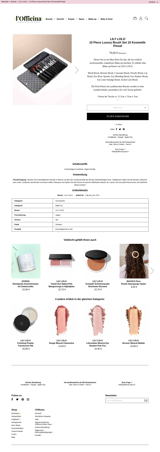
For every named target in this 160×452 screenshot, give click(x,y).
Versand (38, 413)
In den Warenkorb (118, 116)
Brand (60, 195)
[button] (77, 70)
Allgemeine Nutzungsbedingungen (43, 431)
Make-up (92, 19)
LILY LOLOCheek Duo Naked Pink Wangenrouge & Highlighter (61, 284)
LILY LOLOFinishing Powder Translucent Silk (25, 343)
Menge (116, 108)
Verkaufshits (16, 416)
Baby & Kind (106, 19)
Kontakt (38, 435)
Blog (13, 437)
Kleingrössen (16, 422)
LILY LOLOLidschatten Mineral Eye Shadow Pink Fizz (97, 343)
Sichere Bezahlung (42, 427)
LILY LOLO (117, 39)
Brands (49, 19)
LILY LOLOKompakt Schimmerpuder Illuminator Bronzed (98, 284)
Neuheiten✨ (16, 413)
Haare (81, 19)
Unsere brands (17, 431)
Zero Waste (15, 425)
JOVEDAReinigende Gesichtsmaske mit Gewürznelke (25, 284)
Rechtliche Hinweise (43, 416)
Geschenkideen (17, 428)
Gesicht (60, 19)
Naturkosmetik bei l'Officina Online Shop (43, 423)
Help (36, 419)
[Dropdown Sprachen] (154, 2)
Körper (71, 19)
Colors (13, 434)
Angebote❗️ (16, 419)
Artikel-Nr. (80, 195)
